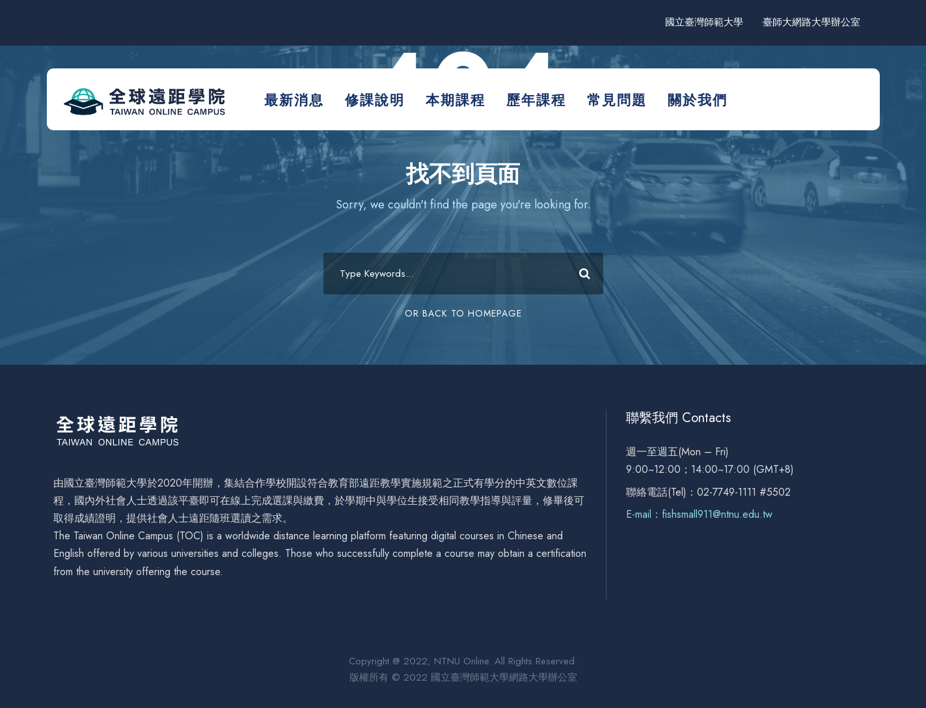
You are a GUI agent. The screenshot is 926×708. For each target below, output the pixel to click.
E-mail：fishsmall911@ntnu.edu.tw (699, 514)
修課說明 (375, 100)
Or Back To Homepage (463, 313)
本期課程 (455, 100)
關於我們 (698, 100)
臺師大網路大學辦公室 (811, 22)
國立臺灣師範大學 (704, 22)
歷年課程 (536, 100)
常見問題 (617, 100)
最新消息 (294, 100)
